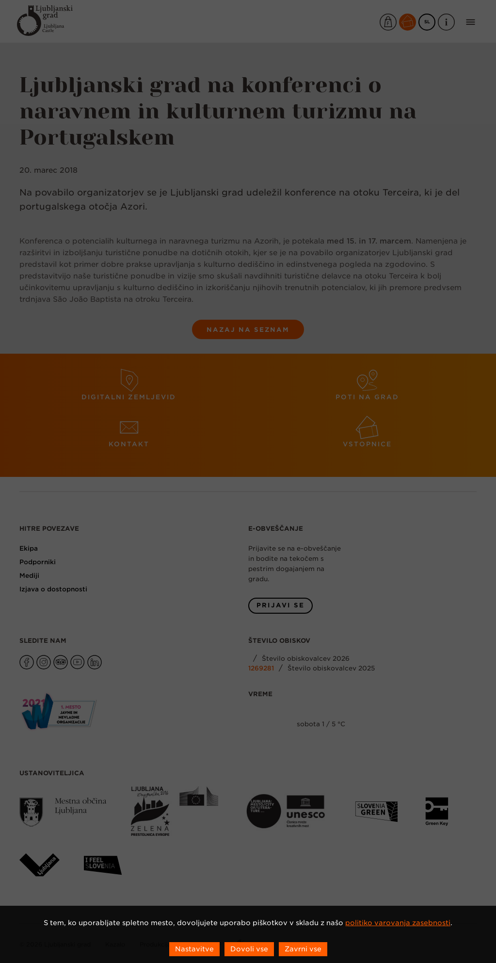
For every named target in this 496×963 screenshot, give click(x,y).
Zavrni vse (303, 949)
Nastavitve (194, 949)
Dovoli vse (249, 949)
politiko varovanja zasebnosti (397, 923)
